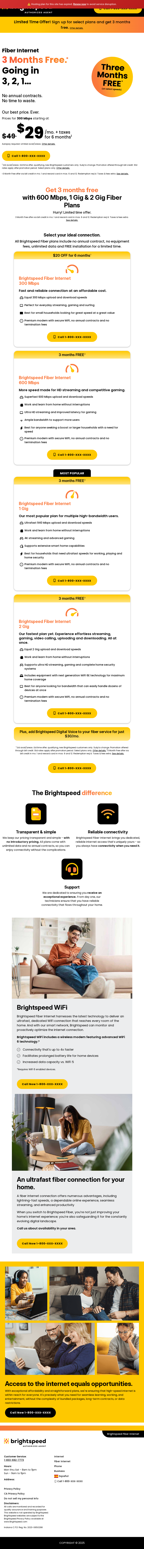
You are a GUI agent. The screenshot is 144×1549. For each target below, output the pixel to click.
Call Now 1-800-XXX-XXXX (42, 1084)
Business (59, 1471)
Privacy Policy (12, 1488)
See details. (123, 173)
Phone (58, 1466)
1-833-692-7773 (14, 1460)
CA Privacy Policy (14, 1493)
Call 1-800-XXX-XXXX (26, 156)
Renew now (79, 4)
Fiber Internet (62, 1461)
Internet (59, 1456)
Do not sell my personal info (21, 1498)
